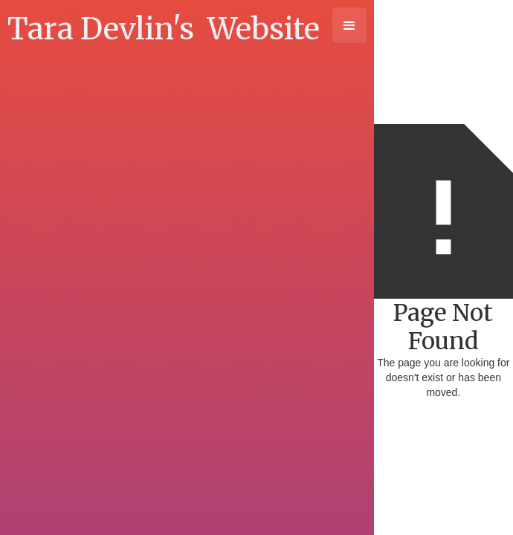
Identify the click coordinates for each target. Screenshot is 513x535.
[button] (349, 25)
